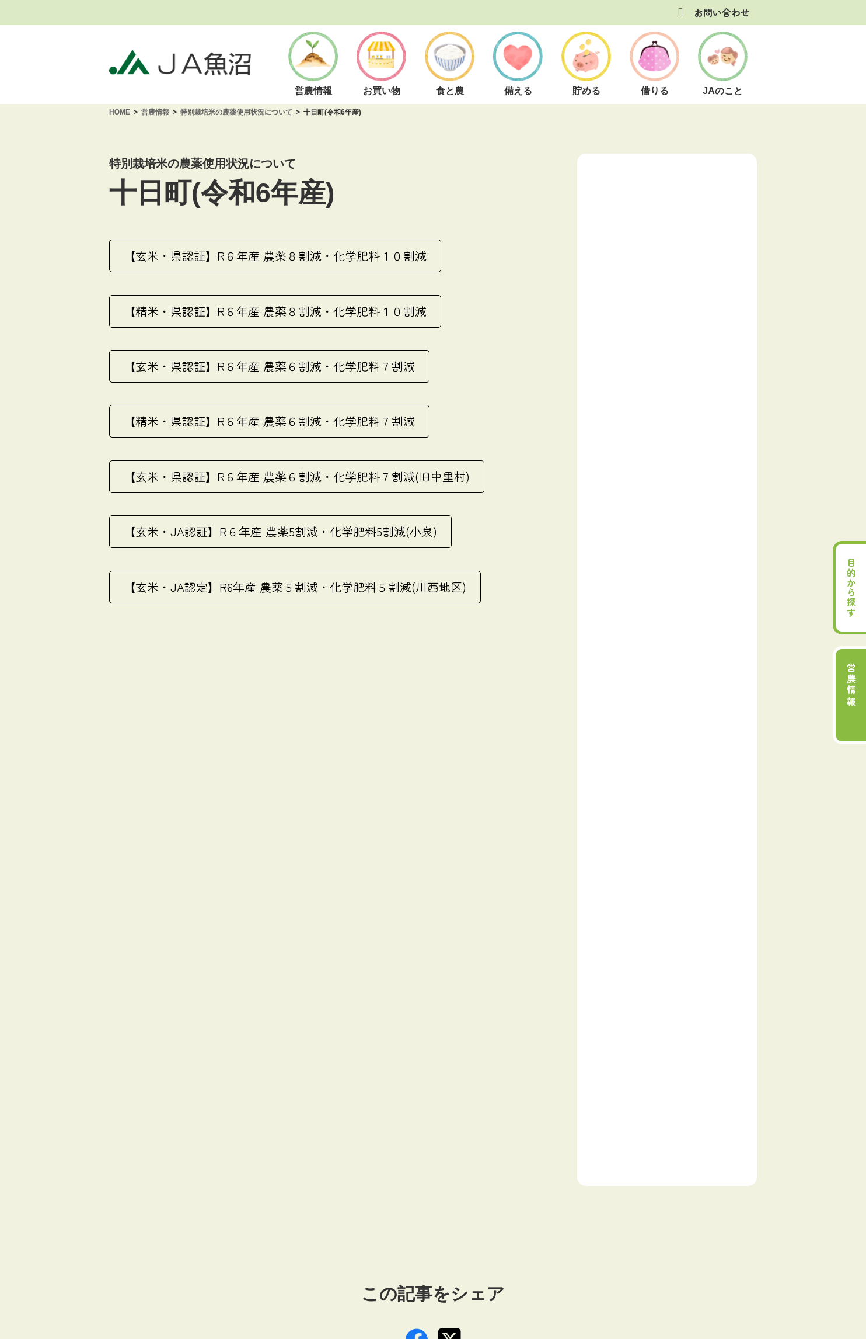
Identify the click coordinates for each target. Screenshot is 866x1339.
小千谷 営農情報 (640, 207)
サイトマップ (643, 1156)
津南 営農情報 (635, 291)
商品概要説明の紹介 (434, 1156)
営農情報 (638, 173)
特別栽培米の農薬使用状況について (676, 325)
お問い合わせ (722, 12)
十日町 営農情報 (640, 263)
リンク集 (580, 1156)
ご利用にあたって (231, 1156)
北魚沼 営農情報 (640, 235)
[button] (275, 256)
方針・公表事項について (331, 1156)
